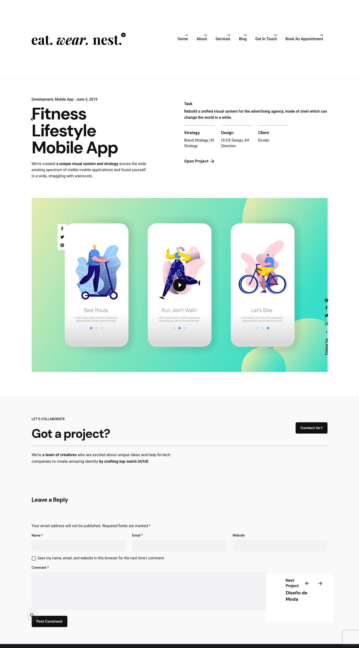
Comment (40, 568)
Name (37, 535)
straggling (57, 176)
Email (137, 535)
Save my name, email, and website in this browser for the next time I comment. (101, 558)
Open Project (199, 161)
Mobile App (64, 99)
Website (239, 535)
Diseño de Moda (296, 596)
